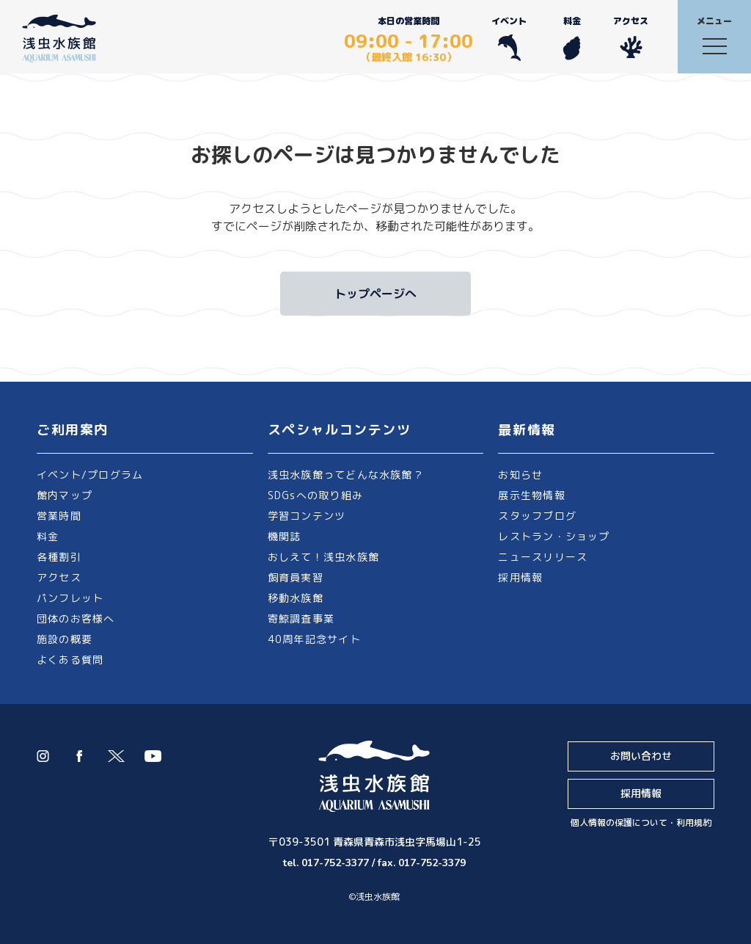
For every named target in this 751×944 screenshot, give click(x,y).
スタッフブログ (537, 516)
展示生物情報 (531, 495)
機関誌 (284, 536)
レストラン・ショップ (553, 536)
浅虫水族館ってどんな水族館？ (346, 475)
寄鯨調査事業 (301, 618)
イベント (509, 38)
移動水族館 (295, 598)
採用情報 (520, 577)
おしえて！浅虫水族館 (323, 557)
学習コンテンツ (307, 516)
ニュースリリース (542, 557)
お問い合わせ (641, 756)
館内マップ (64, 495)
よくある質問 (70, 660)
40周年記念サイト (314, 639)
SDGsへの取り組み (315, 495)
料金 (571, 38)
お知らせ (520, 475)
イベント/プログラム (90, 475)
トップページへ (375, 294)
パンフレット (70, 598)
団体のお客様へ (76, 618)
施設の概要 (64, 639)
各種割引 (59, 557)
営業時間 (59, 516)
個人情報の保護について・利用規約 (641, 822)
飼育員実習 (295, 577)
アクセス (630, 38)
